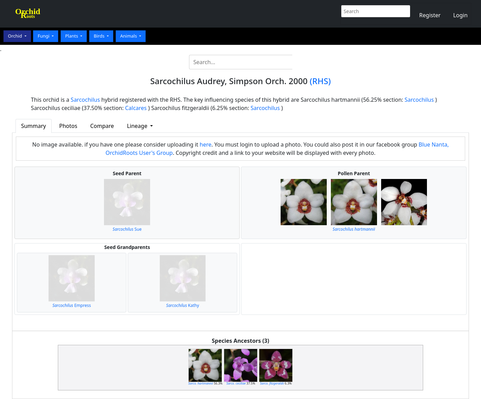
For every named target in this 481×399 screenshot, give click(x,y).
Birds (100, 36)
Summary (33, 126)
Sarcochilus (85, 99)
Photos (68, 126)
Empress (71, 305)
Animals (129, 36)
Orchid (15, 36)
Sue (127, 229)
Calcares (136, 108)
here (205, 144)
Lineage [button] (138, 126)
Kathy (182, 305)
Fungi (44, 36)
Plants (72, 36)
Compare (102, 126)
